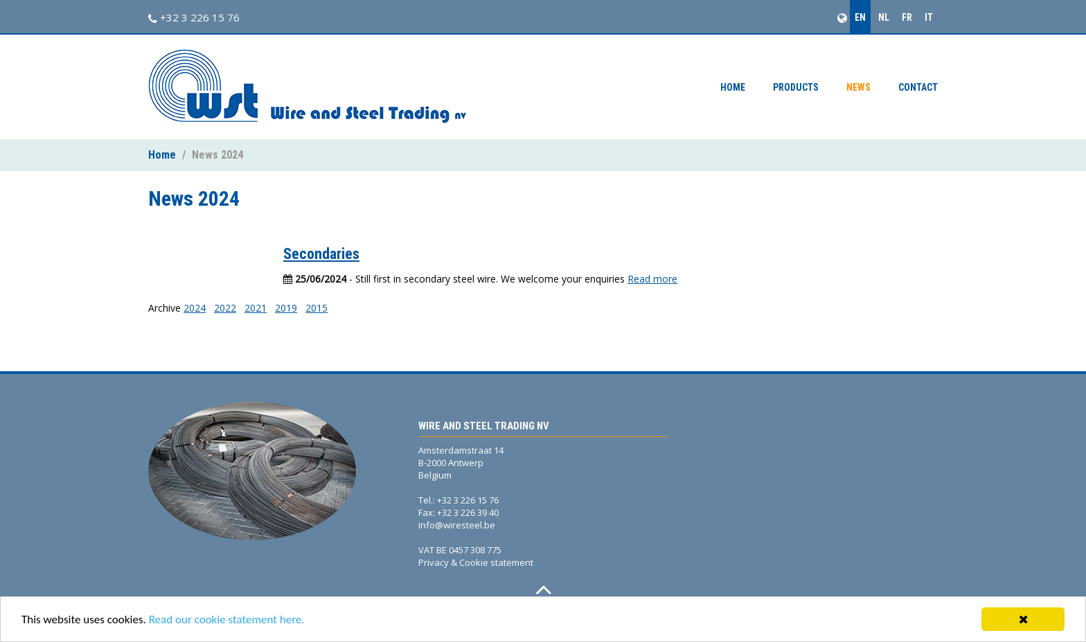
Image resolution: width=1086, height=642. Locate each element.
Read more (652, 278)
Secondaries (321, 253)
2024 (195, 307)
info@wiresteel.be (456, 525)
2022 (225, 307)
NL (883, 17)
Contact (918, 87)
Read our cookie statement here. (227, 619)
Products (796, 87)
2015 (316, 307)
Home (732, 87)
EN (860, 17)
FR (907, 17)
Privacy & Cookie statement (475, 562)
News (858, 87)
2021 (255, 307)
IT (929, 17)
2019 (286, 307)
